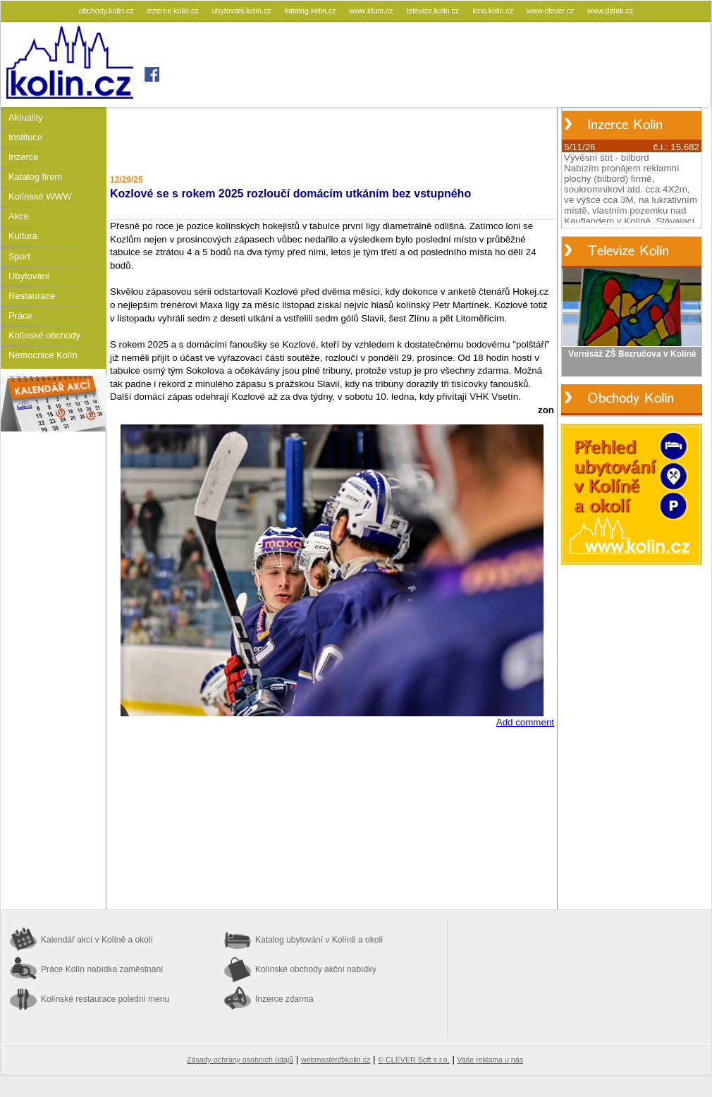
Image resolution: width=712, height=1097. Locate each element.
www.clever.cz (551, 10)
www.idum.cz (372, 10)
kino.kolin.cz (493, 10)
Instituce (25, 137)
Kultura (22, 236)
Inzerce (23, 157)
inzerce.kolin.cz (174, 10)
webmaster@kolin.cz (335, 1059)
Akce (18, 216)
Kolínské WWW (40, 196)
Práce (20, 315)
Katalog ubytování (319, 940)
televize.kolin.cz (434, 10)
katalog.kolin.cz (311, 10)
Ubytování (28, 276)
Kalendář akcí (97, 940)
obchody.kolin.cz (107, 10)
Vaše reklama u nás (490, 1059)
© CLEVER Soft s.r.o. (413, 1059)
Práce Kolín (102, 969)
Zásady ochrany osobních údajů (240, 1059)
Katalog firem (35, 176)
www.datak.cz (610, 10)
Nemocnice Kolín (43, 355)
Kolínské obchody (44, 335)
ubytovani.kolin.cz (243, 10)
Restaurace (31, 295)
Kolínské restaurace (105, 999)
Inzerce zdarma (284, 999)
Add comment (525, 722)
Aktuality (25, 117)
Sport (19, 256)
